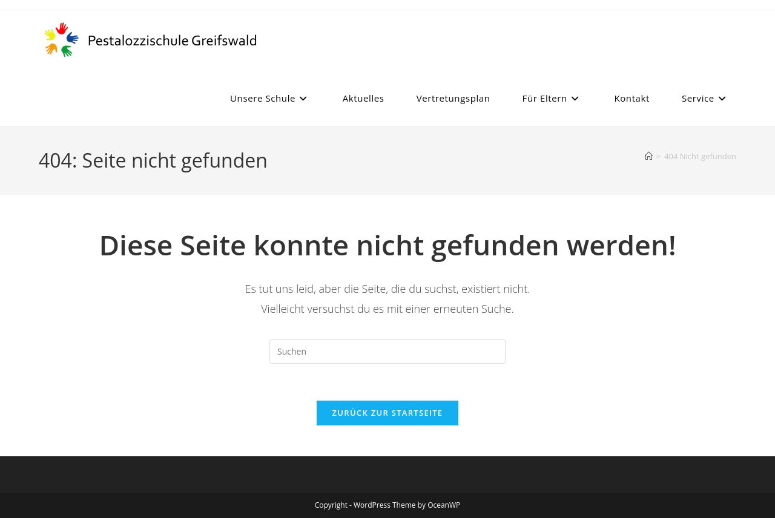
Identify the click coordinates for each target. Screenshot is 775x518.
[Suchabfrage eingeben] (387, 351)
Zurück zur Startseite (387, 412)
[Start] (649, 156)
